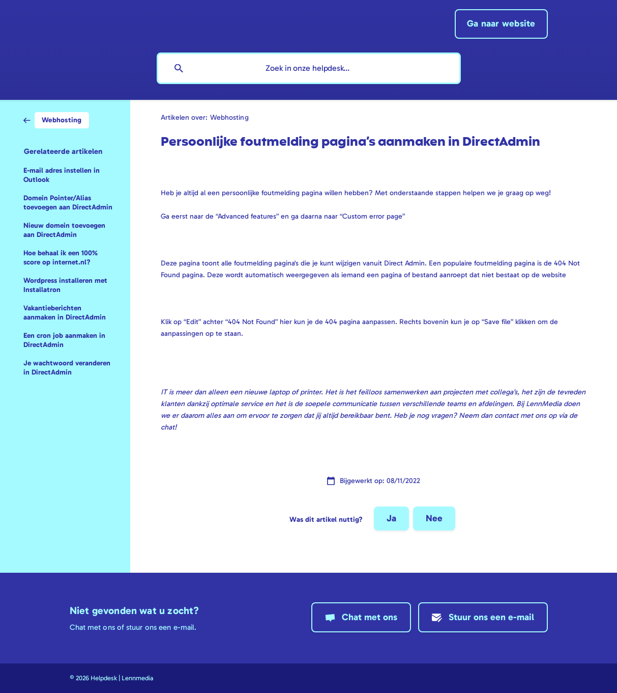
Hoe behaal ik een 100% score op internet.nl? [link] (60, 257)
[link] (56, 119)
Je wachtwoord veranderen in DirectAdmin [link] (66, 368)
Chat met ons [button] (369, 617)
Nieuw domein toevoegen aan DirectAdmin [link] (64, 230)
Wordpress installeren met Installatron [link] (65, 285)
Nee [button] (434, 518)
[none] (501, 24)
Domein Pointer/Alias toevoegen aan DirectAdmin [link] (67, 202)
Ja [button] (391, 518)
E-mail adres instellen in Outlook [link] (61, 175)
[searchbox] (309, 68)
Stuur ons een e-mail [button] (491, 617)
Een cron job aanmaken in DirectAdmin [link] (64, 340)
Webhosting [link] (229, 117)
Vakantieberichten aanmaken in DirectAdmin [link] (64, 313)
